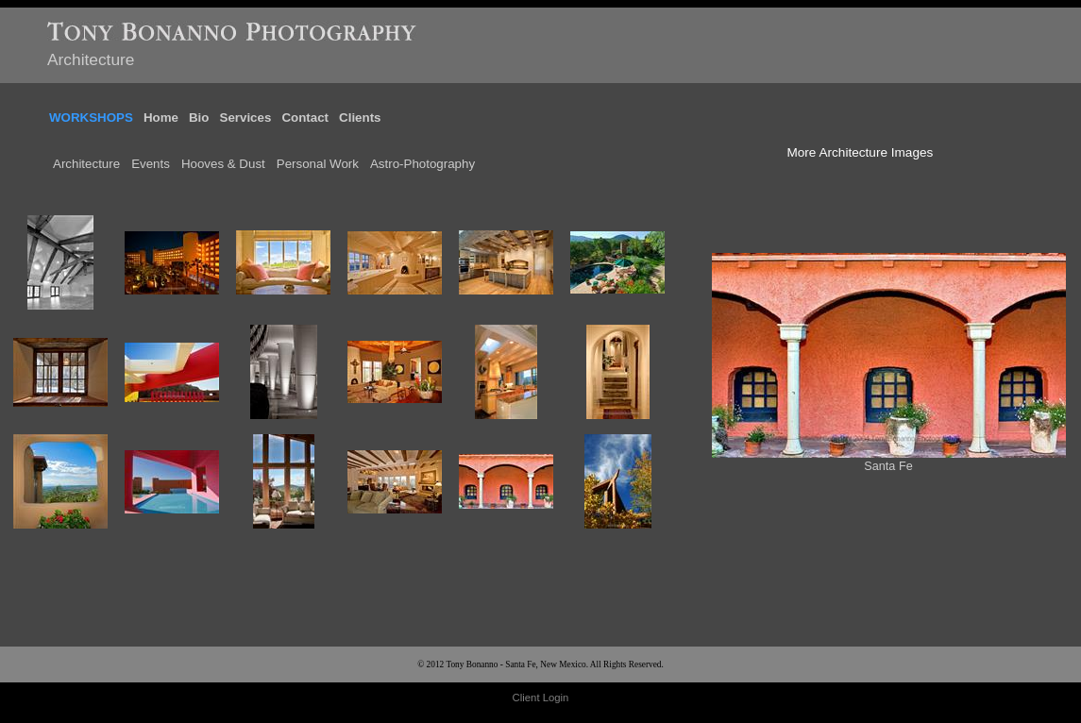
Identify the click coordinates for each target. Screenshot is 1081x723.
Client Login (541, 697)
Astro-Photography (422, 164)
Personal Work (318, 164)
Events (150, 164)
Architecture (86, 164)
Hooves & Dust (223, 164)
